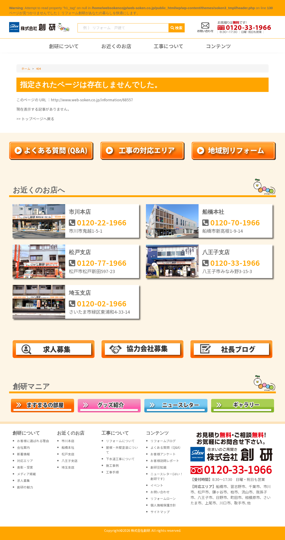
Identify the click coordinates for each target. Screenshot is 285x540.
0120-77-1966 (101, 262)
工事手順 (112, 472)
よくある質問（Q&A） (166, 447)
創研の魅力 (25, 487)
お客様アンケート (163, 454)
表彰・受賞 (25, 467)
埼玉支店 (80, 293)
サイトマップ (160, 511)
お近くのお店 (116, 46)
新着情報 (23, 454)
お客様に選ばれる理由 (33, 440)
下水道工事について (120, 459)
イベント (156, 485)
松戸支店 (80, 252)
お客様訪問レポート (164, 460)
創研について (64, 46)
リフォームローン (163, 498)
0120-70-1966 (235, 222)
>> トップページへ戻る (35, 118)
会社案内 (23, 447)
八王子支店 (216, 252)
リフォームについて (120, 440)
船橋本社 (213, 212)
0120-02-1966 (101, 303)
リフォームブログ (163, 440)
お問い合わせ (160, 492)
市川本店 (80, 212)
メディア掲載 (26, 474)
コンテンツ (218, 46)
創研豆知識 (158, 467)
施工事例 (112, 465)
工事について (169, 46)
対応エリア (25, 460)
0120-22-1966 (101, 222)
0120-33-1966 (235, 262)
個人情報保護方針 (163, 505)
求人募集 (23, 480)
